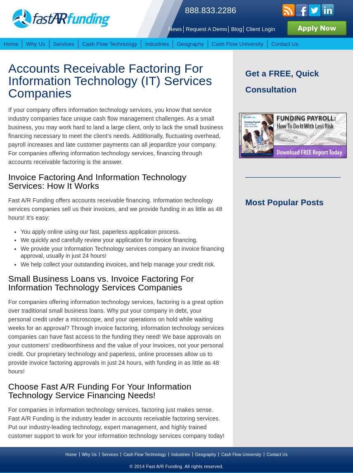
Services (110, 454)
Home (70, 454)
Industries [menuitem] (157, 44)
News (175, 29)
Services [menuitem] (63, 44)
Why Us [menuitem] (35, 44)
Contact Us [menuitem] (285, 44)
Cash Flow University (241, 454)
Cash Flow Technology (144, 454)
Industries (180, 454)
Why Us (89, 454)
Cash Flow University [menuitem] (237, 44)
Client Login (260, 29)
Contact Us (277, 454)
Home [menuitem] (11, 44)
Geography (205, 454)
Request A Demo (206, 29)
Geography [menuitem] (190, 44)
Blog (236, 29)
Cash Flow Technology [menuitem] (109, 44)
